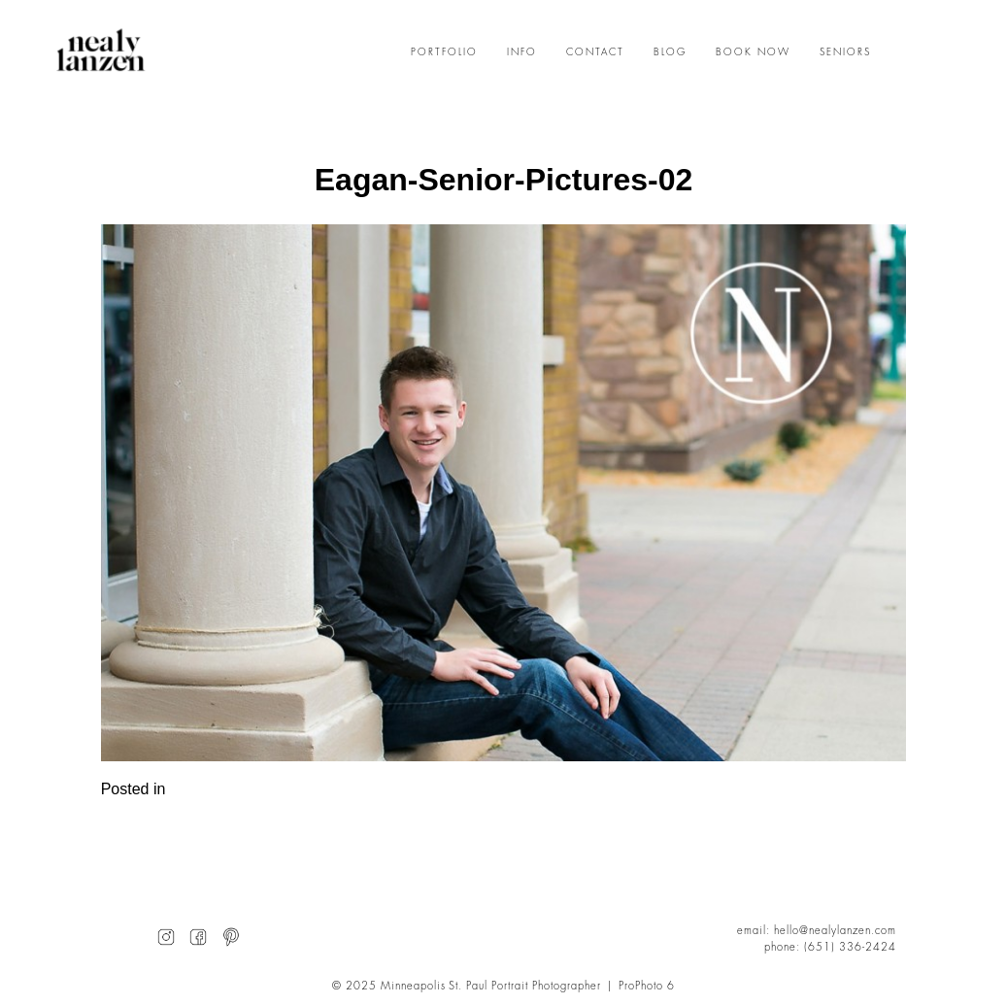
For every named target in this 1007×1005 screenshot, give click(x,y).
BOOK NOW (753, 52)
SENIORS (845, 52)
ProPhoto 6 (647, 986)
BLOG (670, 52)
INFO (522, 52)
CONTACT (595, 52)
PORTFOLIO (444, 52)
